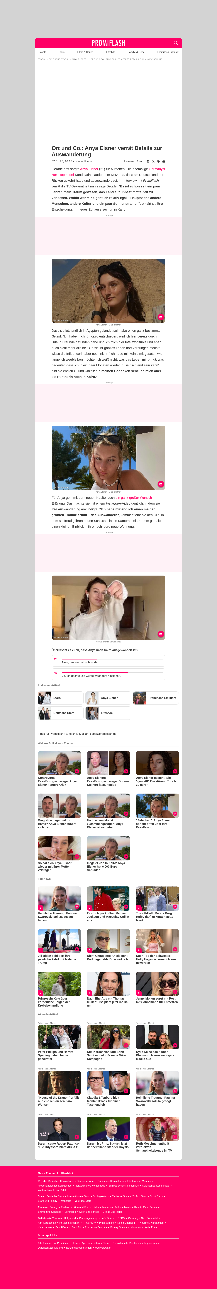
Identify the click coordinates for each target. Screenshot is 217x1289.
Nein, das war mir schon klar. (80, 662)
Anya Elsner (89, 169)
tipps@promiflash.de (103, 733)
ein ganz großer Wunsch (134, 498)
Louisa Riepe (83, 161)
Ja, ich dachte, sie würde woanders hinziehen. (91, 675)
